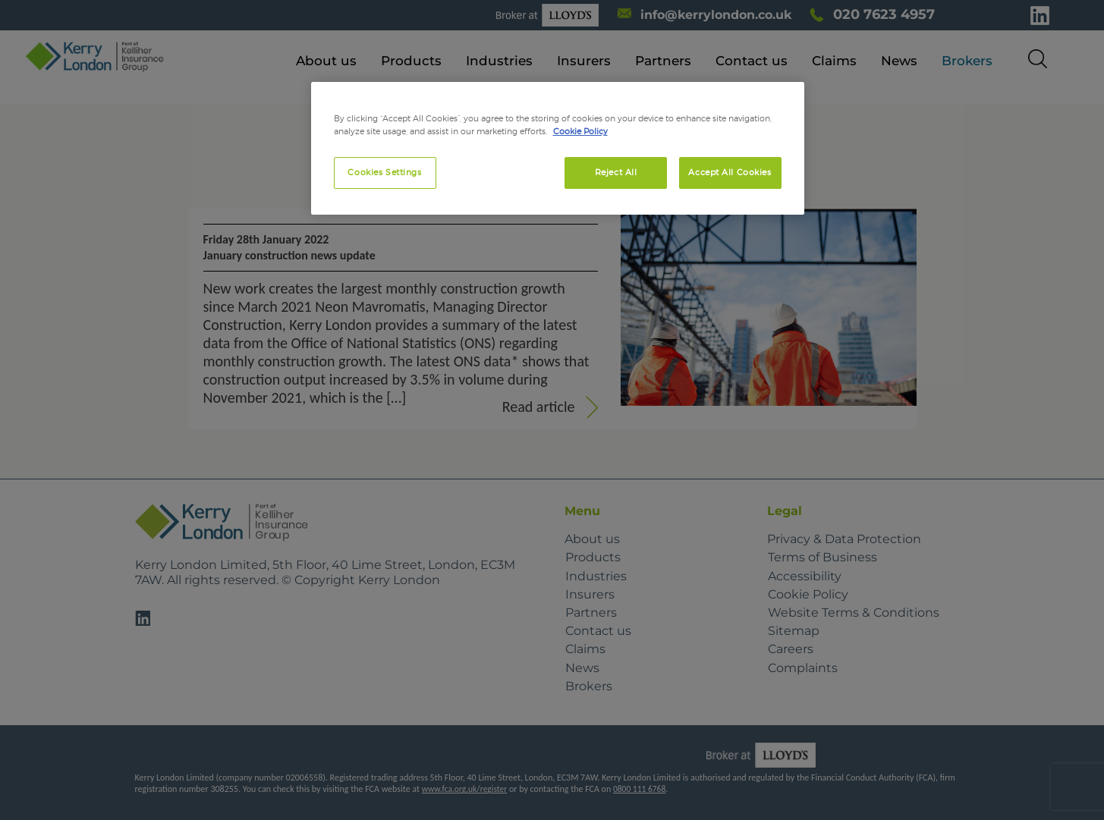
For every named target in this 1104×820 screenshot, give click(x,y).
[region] (557, 148)
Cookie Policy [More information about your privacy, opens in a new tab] (580, 131)
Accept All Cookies (729, 172)
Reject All (616, 172)
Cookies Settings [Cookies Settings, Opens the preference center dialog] (384, 172)
